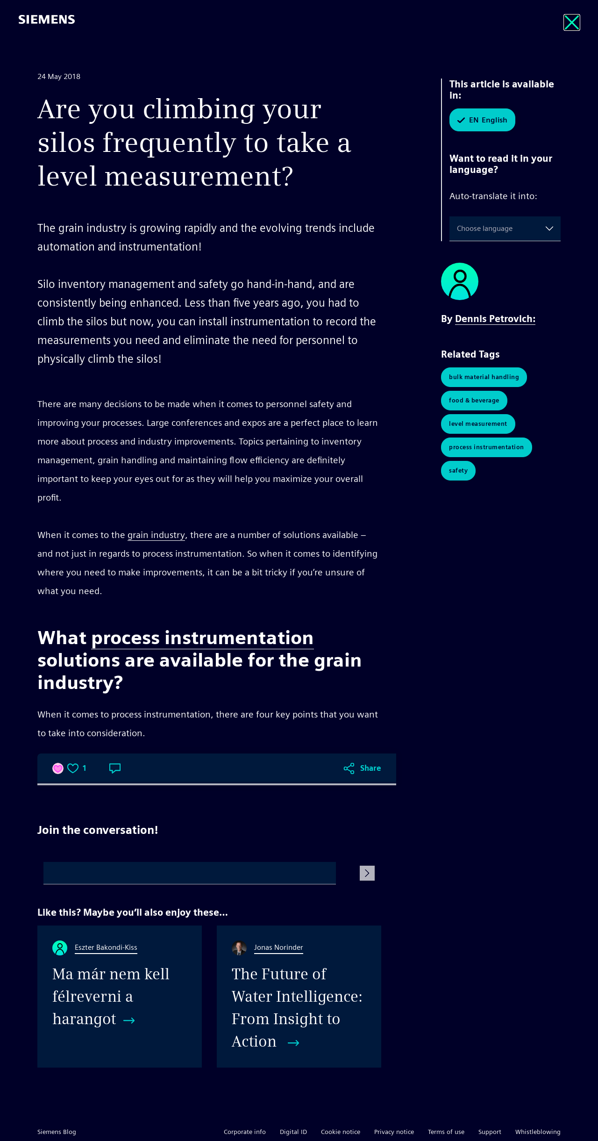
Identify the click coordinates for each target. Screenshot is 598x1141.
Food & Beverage (474, 400)
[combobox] (459, 228)
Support (489, 1131)
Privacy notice (394, 1131)
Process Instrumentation (486, 447)
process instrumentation (202, 637)
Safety (458, 470)
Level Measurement (478, 423)
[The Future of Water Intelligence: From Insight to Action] (299, 997)
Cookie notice (340, 1131)
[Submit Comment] (367, 873)
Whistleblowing (538, 1131)
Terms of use (446, 1131)
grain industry (156, 534)
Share (370, 768)
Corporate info (245, 1131)
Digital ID (293, 1131)
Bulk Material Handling (484, 376)
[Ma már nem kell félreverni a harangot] (119, 997)
